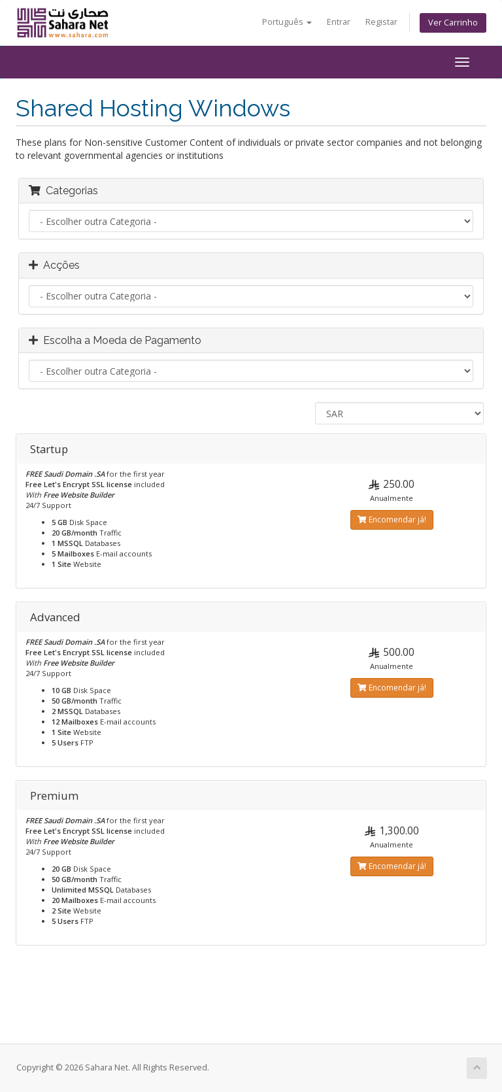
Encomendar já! (392, 519)
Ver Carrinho (453, 22)
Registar (381, 21)
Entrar (338, 21)
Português (287, 21)
